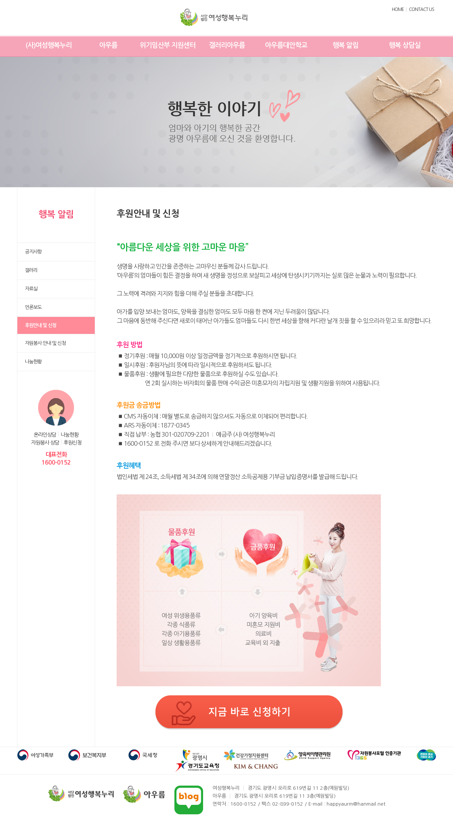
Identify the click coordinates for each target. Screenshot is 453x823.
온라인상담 (45, 434)
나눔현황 (69, 434)
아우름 (108, 45)
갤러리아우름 (227, 45)
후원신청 (72, 442)
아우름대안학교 (286, 45)
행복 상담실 (405, 45)
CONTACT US (421, 9)
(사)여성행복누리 (49, 45)
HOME (398, 9)
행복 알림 (345, 45)
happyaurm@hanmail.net (356, 803)
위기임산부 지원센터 (168, 45)
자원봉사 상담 (45, 442)
